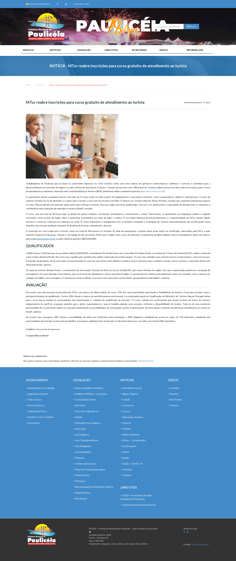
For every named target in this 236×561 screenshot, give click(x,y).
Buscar (191, 26)
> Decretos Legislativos (86, 411)
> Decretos (79, 405)
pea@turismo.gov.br (46, 238)
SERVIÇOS (28, 50)
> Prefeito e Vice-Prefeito (40, 416)
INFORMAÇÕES (195, 50)
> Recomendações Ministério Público (93, 486)
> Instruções (79, 428)
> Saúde (124, 457)
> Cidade (125, 399)
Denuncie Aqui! (146, 360)
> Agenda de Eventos (37, 393)
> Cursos (125, 411)
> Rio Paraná (174, 399)
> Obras (124, 451)
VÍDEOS (163, 50)
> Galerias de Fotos (36, 411)
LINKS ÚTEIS (111, 50)
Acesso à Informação (39, 4)
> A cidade (173, 387)
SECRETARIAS (139, 50)
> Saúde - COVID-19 (131, 463)
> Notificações (128, 446)
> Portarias (79, 480)
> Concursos (127, 405)
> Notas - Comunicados (133, 440)
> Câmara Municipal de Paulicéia (138, 504)
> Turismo (125, 475)
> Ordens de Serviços (84, 463)
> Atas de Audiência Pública (88, 387)
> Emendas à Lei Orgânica (87, 422)
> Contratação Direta (84, 399)
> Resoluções (80, 498)
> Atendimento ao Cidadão (40, 387)
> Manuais (78, 457)
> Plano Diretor (81, 475)
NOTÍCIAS (55, 50)
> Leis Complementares (85, 440)
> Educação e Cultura (131, 416)
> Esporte (125, 422)
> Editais (77, 416)
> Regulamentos (81, 492)
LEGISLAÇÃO (84, 50)
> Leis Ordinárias (82, 451)
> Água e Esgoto (129, 393)
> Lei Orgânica (81, 434)
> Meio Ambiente (129, 434)
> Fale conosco (34, 399)
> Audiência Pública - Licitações (90, 393)
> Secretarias (33, 422)
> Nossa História (35, 405)
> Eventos (125, 428)
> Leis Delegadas (82, 446)
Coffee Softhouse (200, 544)
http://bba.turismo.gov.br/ (153, 191)
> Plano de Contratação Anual (89, 469)
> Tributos (126, 469)
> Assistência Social (131, 387)
